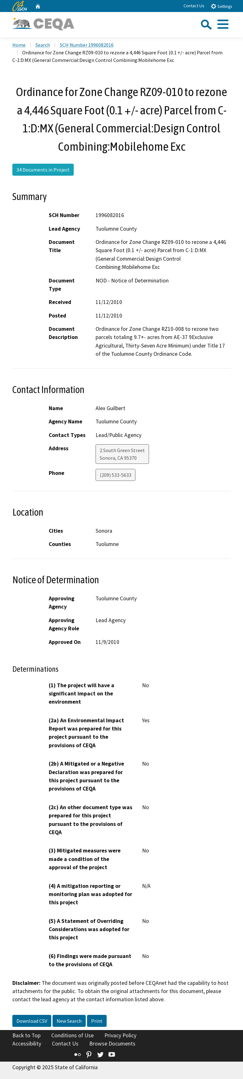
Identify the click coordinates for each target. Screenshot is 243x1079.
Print (97, 1021)
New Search (69, 1021)
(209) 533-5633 (115, 475)
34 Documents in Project (43, 170)
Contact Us (194, 6)
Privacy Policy (120, 1035)
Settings (221, 6)
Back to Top (26, 1035)
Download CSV (31, 1021)
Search (42, 45)
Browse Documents (112, 1043)
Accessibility (26, 1043)
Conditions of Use (72, 1035)
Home (19, 45)
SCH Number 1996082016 (87, 45)
